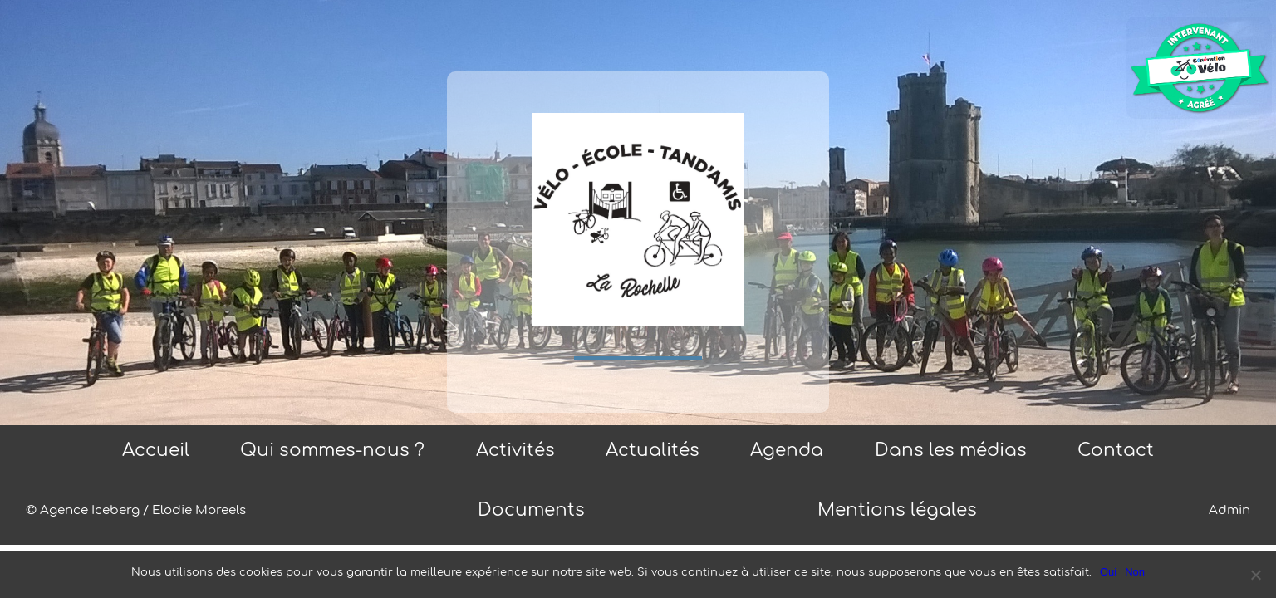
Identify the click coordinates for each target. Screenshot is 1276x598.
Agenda (786, 450)
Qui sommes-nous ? (332, 450)
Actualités (652, 450)
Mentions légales (897, 511)
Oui (1108, 572)
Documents (531, 511)
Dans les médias (951, 450)
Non (1135, 572)
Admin (1229, 510)
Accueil (155, 450)
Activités (515, 450)
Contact (1115, 450)
